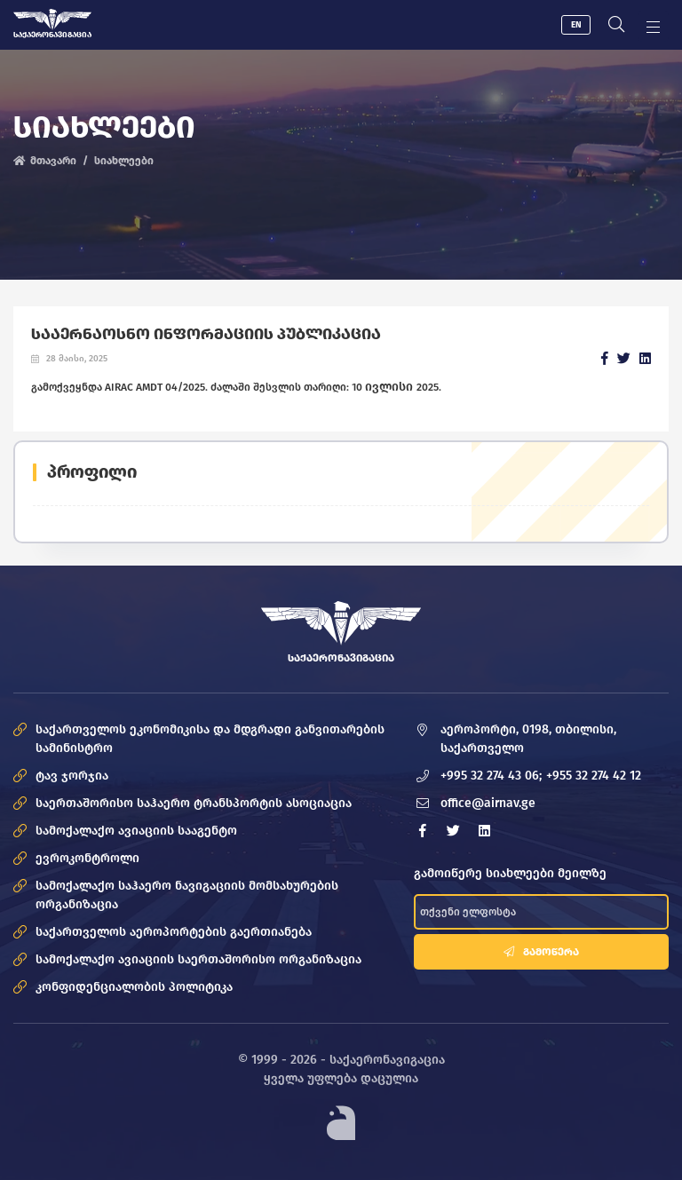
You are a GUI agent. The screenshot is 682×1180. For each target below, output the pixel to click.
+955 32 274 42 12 (593, 775)
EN (576, 25)
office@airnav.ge (487, 803)
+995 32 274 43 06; (491, 775)
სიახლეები (124, 160)
